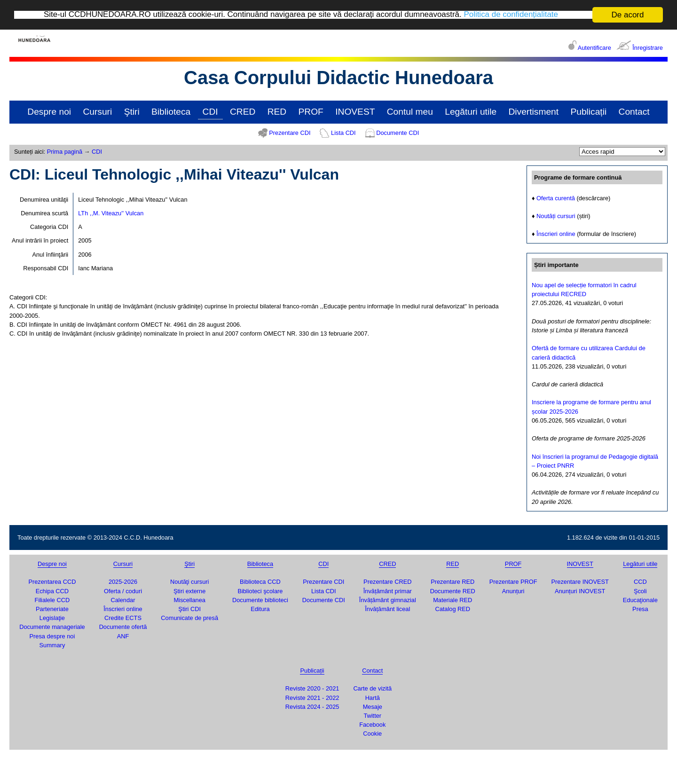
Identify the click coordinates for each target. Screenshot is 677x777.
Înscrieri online (555, 233)
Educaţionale (640, 600)
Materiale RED (452, 600)
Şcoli (640, 591)
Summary (52, 645)
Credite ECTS (123, 617)
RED (277, 112)
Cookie (372, 733)
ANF (123, 636)
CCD (640, 581)
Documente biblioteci (260, 600)
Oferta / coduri (123, 591)
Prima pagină (64, 151)
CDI (210, 112)
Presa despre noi (52, 636)
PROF (311, 112)
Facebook (372, 724)
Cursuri (97, 112)
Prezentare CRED (387, 581)
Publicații (588, 112)
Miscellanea (189, 600)
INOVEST (355, 112)
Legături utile (470, 112)
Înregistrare (647, 47)
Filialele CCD (52, 600)
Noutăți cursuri (555, 216)
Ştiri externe (189, 591)
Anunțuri (513, 591)
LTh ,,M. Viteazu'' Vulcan (110, 213)
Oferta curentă (555, 198)
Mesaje (372, 706)
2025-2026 (123, 581)
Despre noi (49, 112)
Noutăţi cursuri (189, 581)
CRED (242, 112)
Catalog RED (452, 608)
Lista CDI (343, 132)
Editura (260, 608)
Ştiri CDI (189, 608)
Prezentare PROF (513, 581)
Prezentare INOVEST (579, 581)
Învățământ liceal (387, 608)
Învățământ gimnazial (387, 600)
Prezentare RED (452, 581)
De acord (628, 14)
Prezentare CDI (289, 132)
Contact (634, 112)
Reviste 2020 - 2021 (312, 688)
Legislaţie (52, 617)
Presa (640, 608)
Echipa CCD (52, 591)
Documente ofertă (123, 626)
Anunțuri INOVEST (580, 591)
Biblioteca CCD (260, 581)
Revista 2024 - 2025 (312, 706)
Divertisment (533, 112)
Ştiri (132, 112)
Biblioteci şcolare (260, 591)
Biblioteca (170, 112)
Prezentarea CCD (52, 581)
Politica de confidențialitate (511, 15)
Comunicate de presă (189, 617)
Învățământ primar (387, 591)
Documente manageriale (52, 626)
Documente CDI (397, 132)
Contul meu (410, 112)
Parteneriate (52, 608)
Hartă (372, 697)
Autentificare (594, 47)
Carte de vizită (372, 688)
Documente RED (452, 591)
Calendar (123, 600)
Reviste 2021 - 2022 (312, 697)
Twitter (372, 715)
